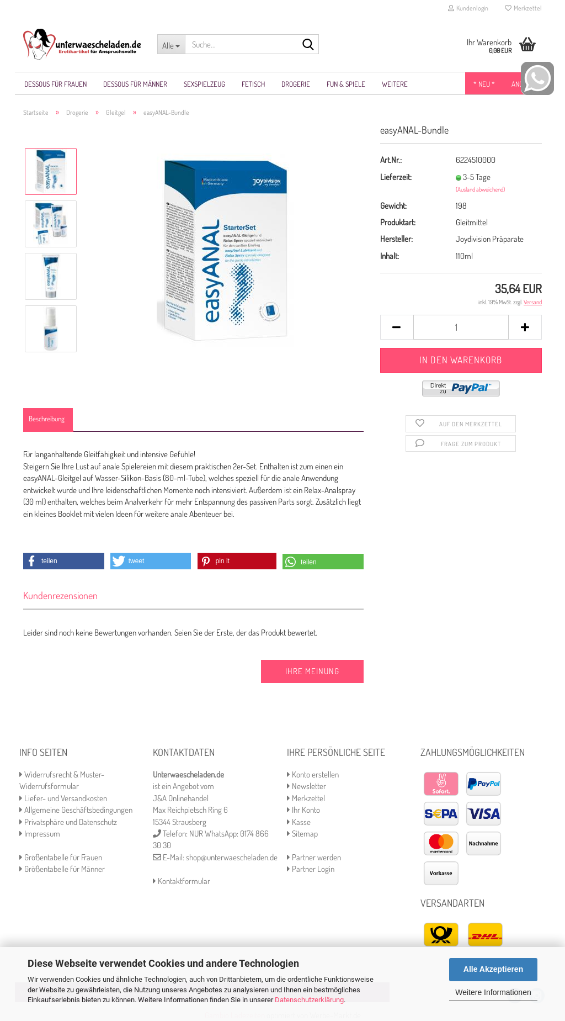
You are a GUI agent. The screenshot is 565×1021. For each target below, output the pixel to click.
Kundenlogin (468, 8)
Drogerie (295, 84)
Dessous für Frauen (55, 84)
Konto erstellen (313, 774)
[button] (63, 561)
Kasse (299, 822)
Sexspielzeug (204, 84)
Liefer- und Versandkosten (63, 798)
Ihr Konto (303, 810)
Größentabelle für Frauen (60, 857)
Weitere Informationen (493, 992)
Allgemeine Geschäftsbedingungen (75, 810)
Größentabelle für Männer (62, 869)
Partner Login (310, 869)
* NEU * (484, 84)
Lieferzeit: (396, 177)
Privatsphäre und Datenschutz (68, 822)
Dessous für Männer (135, 84)
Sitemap (302, 833)
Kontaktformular (181, 881)
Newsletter (306, 786)
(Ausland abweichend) (480, 189)
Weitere (395, 84)
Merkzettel (523, 8)
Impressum (39, 833)
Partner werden (314, 857)
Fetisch (253, 84)
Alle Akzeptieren (493, 969)
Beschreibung (47, 418)
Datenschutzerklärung (309, 1000)
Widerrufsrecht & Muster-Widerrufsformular (61, 780)
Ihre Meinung (312, 671)
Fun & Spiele (346, 84)
